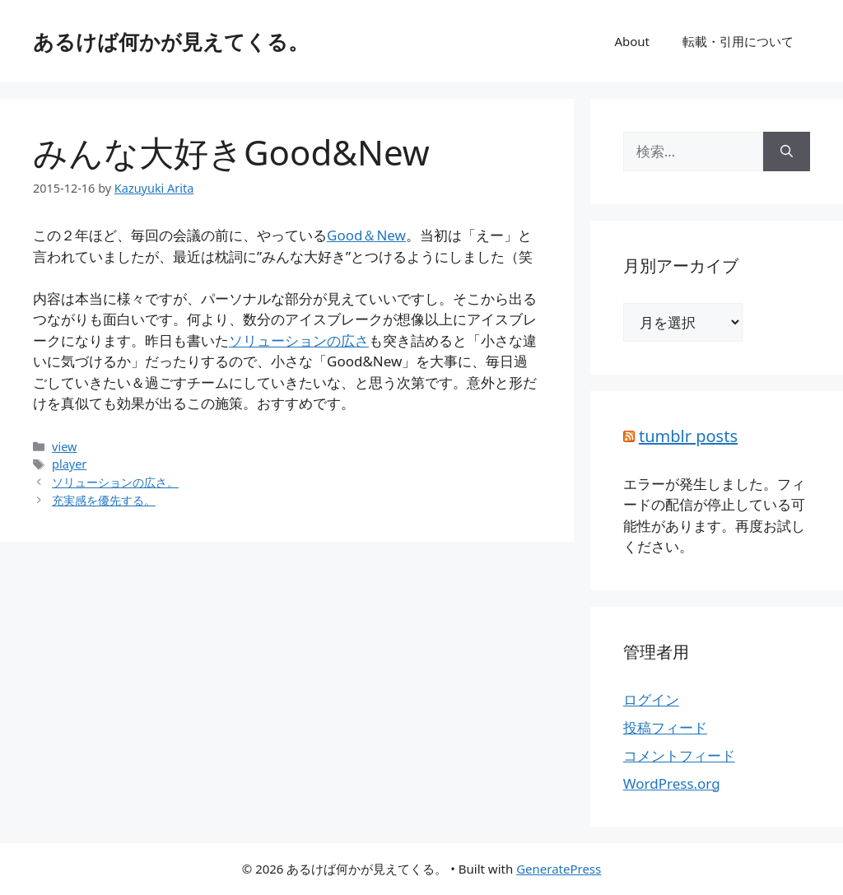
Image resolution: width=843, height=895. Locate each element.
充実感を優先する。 (104, 500)
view (64, 446)
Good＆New (366, 235)
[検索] (786, 151)
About (632, 41)
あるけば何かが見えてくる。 (171, 41)
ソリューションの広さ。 (115, 482)
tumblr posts (688, 436)
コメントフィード (679, 755)
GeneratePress (558, 868)
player (69, 464)
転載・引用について (738, 41)
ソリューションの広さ (299, 340)
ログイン (651, 699)
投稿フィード (665, 727)
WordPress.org (671, 783)
